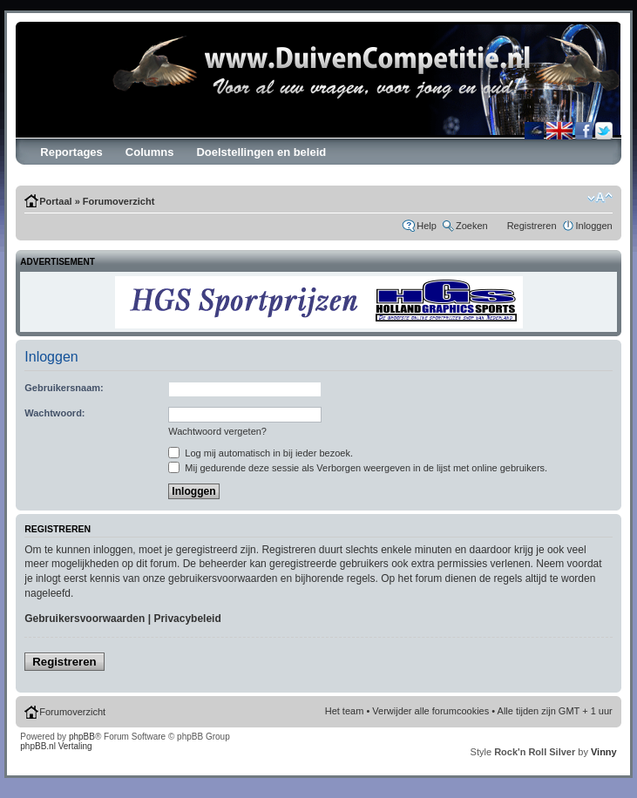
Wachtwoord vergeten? (217, 431)
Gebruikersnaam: (63, 387)
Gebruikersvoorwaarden (84, 618)
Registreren (532, 225)
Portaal (55, 201)
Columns (149, 152)
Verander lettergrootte (600, 198)
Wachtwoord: (54, 413)
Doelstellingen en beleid (261, 152)
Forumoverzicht (119, 201)
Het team (344, 711)
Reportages (71, 152)
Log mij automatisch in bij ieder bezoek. (260, 453)
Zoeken (472, 225)
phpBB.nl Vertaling (55, 746)
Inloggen (594, 225)
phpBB (82, 736)
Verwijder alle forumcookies (430, 711)
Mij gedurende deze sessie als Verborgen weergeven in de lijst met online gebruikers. (357, 468)
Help (427, 225)
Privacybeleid (186, 618)
